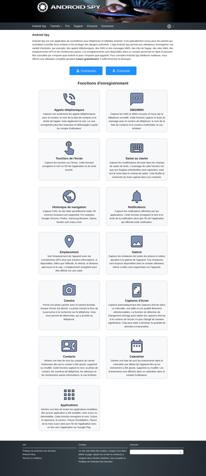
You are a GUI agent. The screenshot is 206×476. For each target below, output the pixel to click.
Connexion (107, 26)
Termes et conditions (32, 458)
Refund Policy (29, 454)
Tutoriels (55, 26)
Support (78, 26)
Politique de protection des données (39, 451)
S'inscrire (92, 26)
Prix (67, 26)
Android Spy (39, 26)
